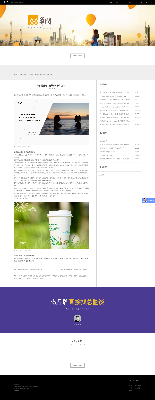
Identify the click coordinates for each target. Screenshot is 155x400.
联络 (147, 2)
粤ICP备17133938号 (19, 390)
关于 (123, 2)
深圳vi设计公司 (26, 261)
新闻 (25, 74)
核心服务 (138, 385)
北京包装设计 (31, 74)
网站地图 (16, 384)
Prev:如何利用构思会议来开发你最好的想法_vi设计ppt (28, 269)
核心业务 (131, 2)
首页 (111, 2)
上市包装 (140, 2)
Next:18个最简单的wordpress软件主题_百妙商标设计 (75, 269)
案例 (117, 2)
